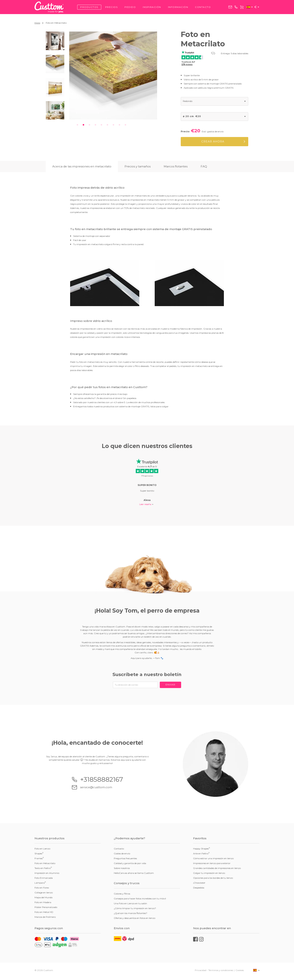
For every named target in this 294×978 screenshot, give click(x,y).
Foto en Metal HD (43, 912)
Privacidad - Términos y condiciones (214, 970)
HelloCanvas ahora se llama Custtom (134, 873)
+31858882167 (236, 7)
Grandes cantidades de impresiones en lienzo (217, 868)
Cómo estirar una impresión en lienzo (213, 858)
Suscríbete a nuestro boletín (147, 674)
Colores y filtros (122, 893)
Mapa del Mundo (43, 897)
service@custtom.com (230, 7)
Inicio (37, 22)
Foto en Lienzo (42, 848)
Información (178, 7)
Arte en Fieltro (201, 853)
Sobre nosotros (122, 868)
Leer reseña (145, 504)
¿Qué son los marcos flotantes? (130, 913)
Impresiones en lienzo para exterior (211, 863)
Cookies (240, 970)
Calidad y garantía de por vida (130, 863)
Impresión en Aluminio (46, 873)
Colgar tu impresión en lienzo (209, 873)
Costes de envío (122, 853)
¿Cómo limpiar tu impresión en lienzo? (135, 908)
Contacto (203, 7)
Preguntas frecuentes (125, 858)
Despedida (198, 887)
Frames (39, 858)
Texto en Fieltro (43, 868)
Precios (111, 7)
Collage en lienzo (43, 892)
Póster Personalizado (45, 907)
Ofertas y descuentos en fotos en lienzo (134, 918)
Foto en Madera (42, 902)
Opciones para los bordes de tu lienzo (213, 877)
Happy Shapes (201, 848)
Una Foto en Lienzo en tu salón (130, 903)
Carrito (242, 7)
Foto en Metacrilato (44, 863)
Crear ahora (212, 141)
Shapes (39, 853)
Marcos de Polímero (45, 917)
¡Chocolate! (199, 882)
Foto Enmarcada (43, 877)
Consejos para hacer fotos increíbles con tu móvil (140, 898)
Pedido (130, 7)
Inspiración (152, 7)
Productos (89, 7)
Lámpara (40, 882)
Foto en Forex (41, 887)
